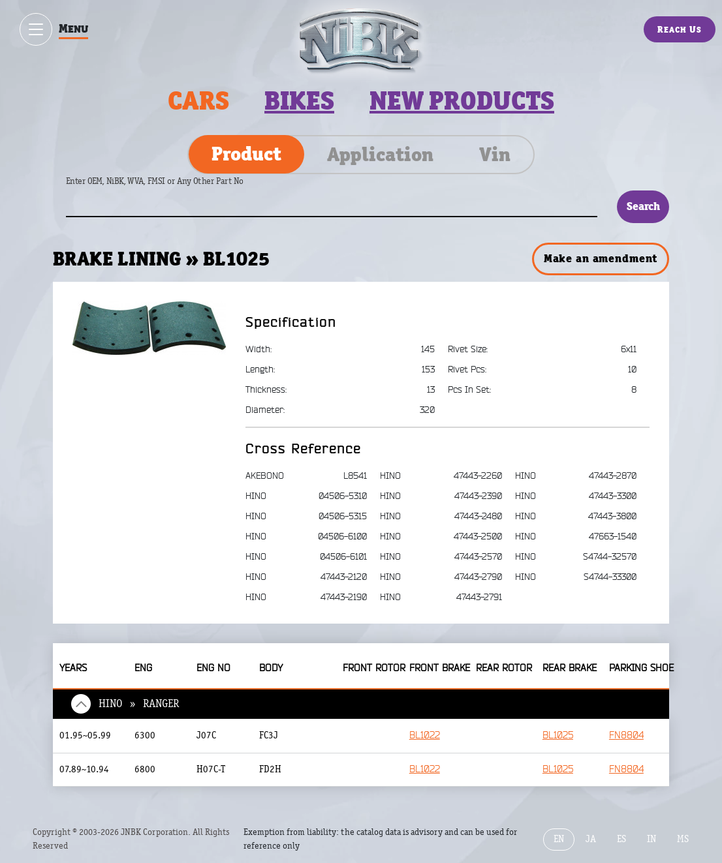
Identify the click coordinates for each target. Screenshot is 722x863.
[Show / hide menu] (36, 29)
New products (461, 100)
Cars (198, 100)
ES (621, 839)
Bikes (299, 100)
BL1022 (424, 735)
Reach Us (679, 29)
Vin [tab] (494, 154)
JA (591, 839)
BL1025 (557, 735)
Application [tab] (380, 154)
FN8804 (626, 735)
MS (683, 839)
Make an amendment (600, 258)
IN (651, 839)
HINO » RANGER (139, 703)
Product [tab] (246, 154)
